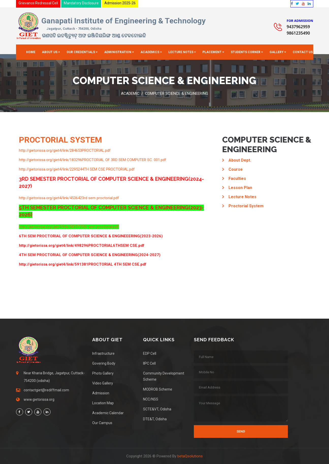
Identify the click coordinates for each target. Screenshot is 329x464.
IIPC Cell (149, 363)
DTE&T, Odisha (155, 419)
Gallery (277, 52)
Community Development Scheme (163, 376)
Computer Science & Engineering (176, 93)
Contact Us (303, 52)
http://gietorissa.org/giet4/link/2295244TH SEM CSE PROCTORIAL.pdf (77, 169)
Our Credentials (81, 52)
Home (30, 52)
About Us (49, 52)
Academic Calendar (108, 413)
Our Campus (102, 423)
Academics (149, 52)
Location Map (103, 403)
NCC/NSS (150, 399)
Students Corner (245, 52)
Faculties (237, 178)
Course (236, 169)
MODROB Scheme (157, 389)
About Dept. (240, 160)
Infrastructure (103, 353)
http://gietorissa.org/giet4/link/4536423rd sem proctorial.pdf (69, 198)
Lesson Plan (241, 187)
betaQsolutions (190, 456)
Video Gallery (102, 383)
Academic (130, 93)
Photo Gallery (103, 373)
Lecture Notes (180, 52)
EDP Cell (149, 353)
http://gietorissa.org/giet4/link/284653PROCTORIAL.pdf (65, 150)
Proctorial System (246, 206)
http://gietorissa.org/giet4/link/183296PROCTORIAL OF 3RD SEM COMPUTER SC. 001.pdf (93, 160)
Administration (117, 52)
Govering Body (103, 363)
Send (241, 431)
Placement (212, 52)
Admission (100, 393)
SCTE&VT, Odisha (157, 409)
